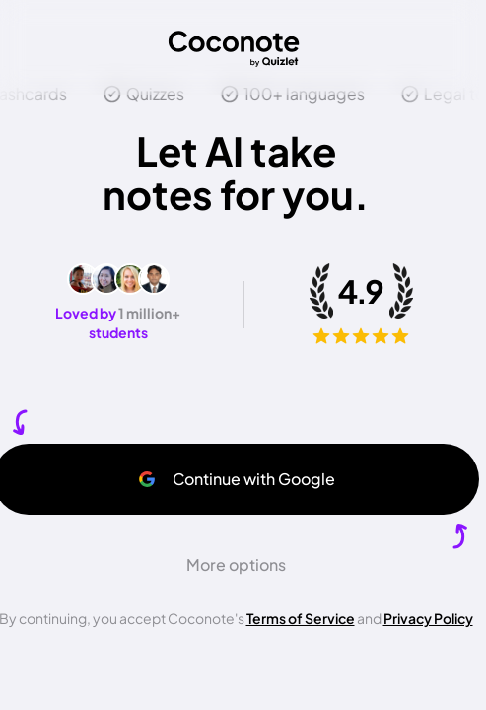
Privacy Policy (428, 618)
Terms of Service (300, 618)
